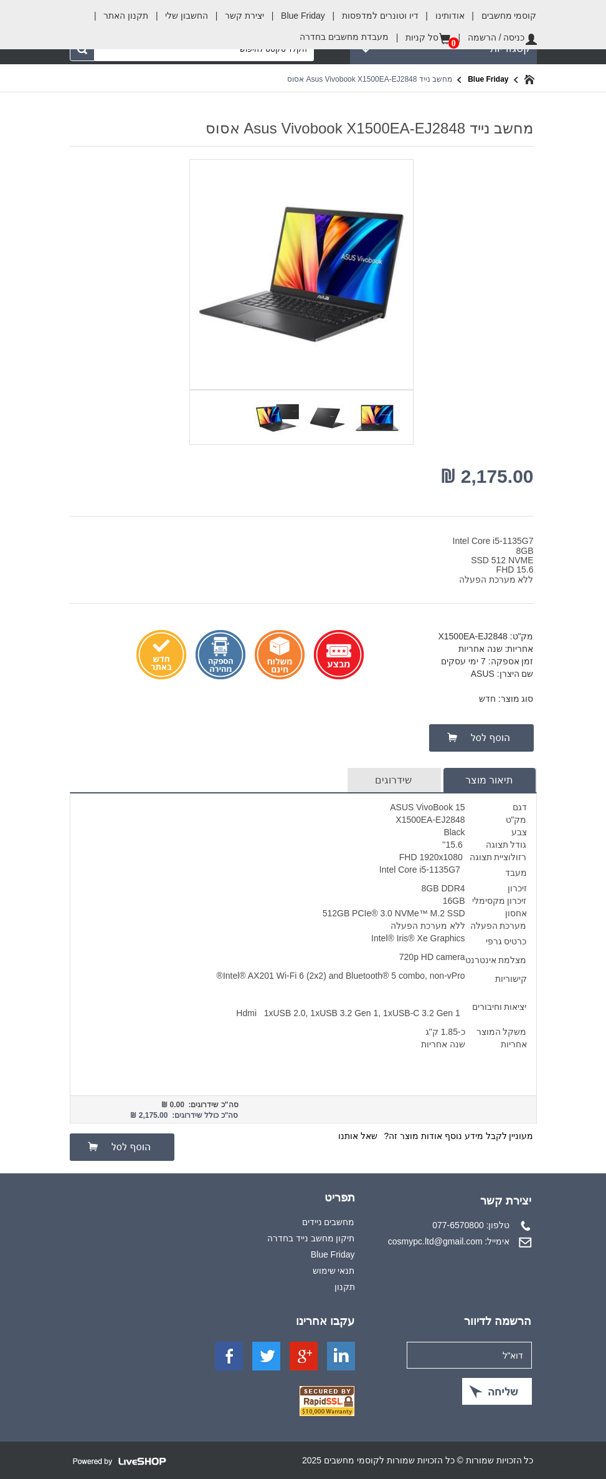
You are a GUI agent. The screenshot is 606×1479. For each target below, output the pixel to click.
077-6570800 (458, 1225)
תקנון (344, 1287)
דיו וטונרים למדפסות (372, 15)
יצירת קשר (236, 15)
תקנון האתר (117, 15)
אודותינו (442, 15)
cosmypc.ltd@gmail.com (435, 1241)
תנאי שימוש (334, 1271)
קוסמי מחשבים (501, 11)
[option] (375, 416)
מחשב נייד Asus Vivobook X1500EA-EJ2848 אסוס (369, 79)
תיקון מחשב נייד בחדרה (311, 1238)
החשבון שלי (178, 15)
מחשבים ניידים (328, 1222)
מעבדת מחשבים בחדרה (344, 37)
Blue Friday (294, 15)
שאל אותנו (357, 1136)
